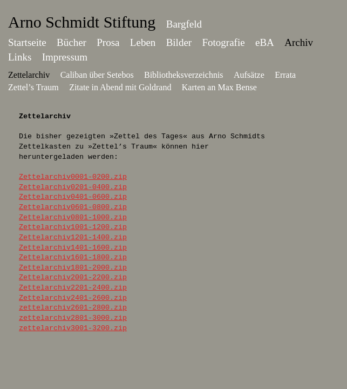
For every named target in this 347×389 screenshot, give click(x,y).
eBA (264, 42)
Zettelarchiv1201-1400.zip (73, 237)
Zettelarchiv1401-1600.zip (73, 248)
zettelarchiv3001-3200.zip (73, 328)
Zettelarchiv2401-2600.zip (73, 298)
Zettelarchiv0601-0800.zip (73, 207)
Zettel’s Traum (33, 87)
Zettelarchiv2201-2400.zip (73, 288)
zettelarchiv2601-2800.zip (73, 308)
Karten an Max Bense (219, 87)
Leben (142, 42)
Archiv (298, 42)
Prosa (108, 42)
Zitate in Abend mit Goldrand (120, 87)
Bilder (179, 42)
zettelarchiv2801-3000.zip (73, 318)
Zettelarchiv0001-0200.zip (73, 177)
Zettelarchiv (29, 74)
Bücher (71, 42)
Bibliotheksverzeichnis (183, 74)
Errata (285, 74)
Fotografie (223, 42)
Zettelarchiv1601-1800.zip (73, 257)
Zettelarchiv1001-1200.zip (73, 227)
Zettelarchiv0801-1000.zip (73, 217)
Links (19, 57)
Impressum (64, 57)
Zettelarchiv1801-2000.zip (73, 268)
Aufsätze (249, 74)
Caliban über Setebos (97, 74)
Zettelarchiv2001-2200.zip (73, 277)
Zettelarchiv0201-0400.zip (73, 187)
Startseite (27, 42)
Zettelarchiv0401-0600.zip (73, 197)
